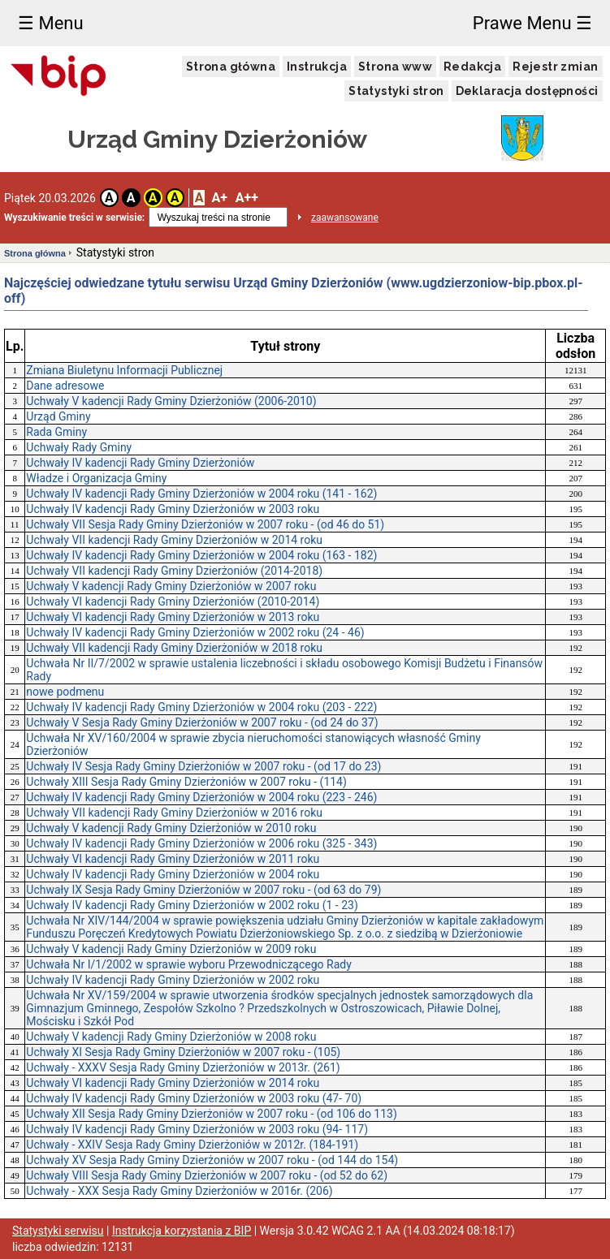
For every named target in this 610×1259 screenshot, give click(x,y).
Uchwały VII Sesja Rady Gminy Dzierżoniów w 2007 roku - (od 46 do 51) (205, 524)
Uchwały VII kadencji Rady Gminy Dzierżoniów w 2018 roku (174, 647)
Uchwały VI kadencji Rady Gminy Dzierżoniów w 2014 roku (172, 1082)
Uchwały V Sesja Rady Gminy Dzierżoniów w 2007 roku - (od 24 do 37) (202, 722)
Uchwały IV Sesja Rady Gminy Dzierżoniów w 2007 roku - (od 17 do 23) (203, 766)
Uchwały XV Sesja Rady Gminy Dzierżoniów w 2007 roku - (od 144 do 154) (212, 1159)
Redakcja (472, 66)
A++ (247, 197)
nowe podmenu (65, 691)
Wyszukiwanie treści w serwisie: (74, 217)
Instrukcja (317, 66)
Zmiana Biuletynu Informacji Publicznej (124, 370)
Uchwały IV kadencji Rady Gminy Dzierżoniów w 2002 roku (172, 979)
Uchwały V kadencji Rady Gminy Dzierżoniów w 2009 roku (171, 948)
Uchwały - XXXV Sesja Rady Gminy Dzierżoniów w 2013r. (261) (183, 1067)
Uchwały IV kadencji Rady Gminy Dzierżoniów (140, 462)
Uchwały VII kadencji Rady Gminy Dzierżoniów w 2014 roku (174, 539)
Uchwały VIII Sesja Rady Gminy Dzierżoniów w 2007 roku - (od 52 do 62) (206, 1175)
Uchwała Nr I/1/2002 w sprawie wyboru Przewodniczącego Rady (189, 964)
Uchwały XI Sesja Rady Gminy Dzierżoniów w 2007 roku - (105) (183, 1052)
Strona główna (230, 66)
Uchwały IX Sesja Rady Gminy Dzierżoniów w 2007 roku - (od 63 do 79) (203, 889)
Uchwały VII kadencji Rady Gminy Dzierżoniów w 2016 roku (174, 812)
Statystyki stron (395, 90)
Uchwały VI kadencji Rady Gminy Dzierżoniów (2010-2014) (172, 601)
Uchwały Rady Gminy (79, 447)
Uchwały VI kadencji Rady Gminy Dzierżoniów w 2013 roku (172, 616)
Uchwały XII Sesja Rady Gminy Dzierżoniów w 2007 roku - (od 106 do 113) (211, 1113)
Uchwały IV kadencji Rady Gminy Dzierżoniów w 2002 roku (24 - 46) (195, 632)
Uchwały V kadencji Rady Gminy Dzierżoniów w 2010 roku (171, 827)
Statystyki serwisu (58, 1230)
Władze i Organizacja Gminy (96, 478)
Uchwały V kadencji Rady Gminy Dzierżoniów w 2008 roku (171, 1036)
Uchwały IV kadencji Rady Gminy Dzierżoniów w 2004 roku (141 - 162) (201, 493)
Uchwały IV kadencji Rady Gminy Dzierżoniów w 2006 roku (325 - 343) (201, 843)
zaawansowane (345, 217)
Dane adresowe (65, 385)
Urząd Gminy (58, 416)
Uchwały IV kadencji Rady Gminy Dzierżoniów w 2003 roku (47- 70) (193, 1098)
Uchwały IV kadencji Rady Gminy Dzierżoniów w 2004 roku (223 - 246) (201, 797)
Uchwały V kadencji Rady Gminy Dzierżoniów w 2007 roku (171, 586)
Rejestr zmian (555, 66)
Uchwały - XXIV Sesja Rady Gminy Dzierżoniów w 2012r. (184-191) (192, 1144)
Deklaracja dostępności (527, 90)
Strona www (395, 66)
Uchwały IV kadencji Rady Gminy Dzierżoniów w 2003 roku (172, 508)
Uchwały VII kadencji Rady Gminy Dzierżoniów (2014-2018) (174, 570)
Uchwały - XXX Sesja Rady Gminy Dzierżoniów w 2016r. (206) (179, 1190)
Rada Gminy (56, 431)
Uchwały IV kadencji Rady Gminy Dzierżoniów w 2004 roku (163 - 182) (201, 555)
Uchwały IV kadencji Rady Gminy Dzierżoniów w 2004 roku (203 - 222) (201, 707)
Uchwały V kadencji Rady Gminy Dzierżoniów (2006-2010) (171, 401)
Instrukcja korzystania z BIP (181, 1230)
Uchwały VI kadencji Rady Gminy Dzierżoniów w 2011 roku (172, 858)
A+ (219, 197)
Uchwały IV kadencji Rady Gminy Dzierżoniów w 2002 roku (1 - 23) (191, 905)
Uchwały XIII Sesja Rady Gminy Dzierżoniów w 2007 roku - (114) (186, 781)
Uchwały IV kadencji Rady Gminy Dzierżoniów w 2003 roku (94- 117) (197, 1129)
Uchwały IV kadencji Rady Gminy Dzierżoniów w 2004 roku (172, 874)
